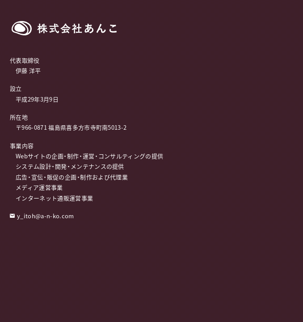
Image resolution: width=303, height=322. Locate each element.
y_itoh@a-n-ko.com (45, 216)
